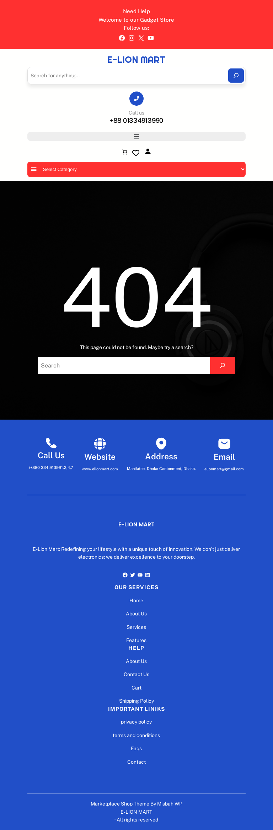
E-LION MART (136, 59)
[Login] (148, 151)
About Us (136, 613)
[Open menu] (136, 136)
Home (136, 600)
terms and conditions (136, 735)
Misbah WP (169, 804)
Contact (136, 762)
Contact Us (136, 674)
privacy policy (136, 722)
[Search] (236, 75)
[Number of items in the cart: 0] (124, 152)
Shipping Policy (136, 701)
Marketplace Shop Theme (120, 804)
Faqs (136, 748)
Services (136, 627)
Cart (136, 688)
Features (136, 640)
